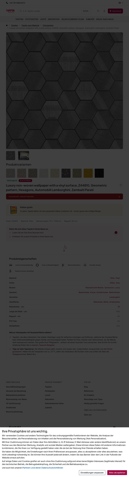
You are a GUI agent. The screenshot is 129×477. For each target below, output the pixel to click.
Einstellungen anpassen (92, 472)
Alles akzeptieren (117, 472)
